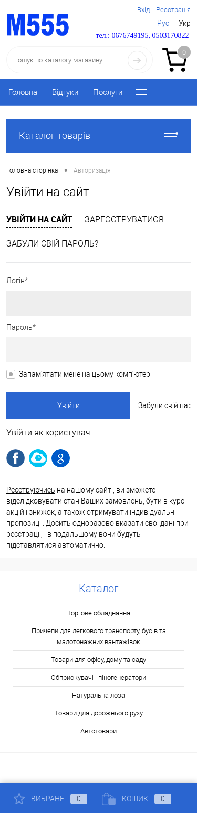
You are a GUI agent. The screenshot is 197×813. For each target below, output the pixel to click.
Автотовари (98, 731)
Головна (22, 92)
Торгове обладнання (98, 613)
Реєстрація (173, 10)
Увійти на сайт (39, 219)
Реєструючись (30, 490)
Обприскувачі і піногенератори (98, 677)
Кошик (136, 799)
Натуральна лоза (98, 695)
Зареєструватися (124, 219)
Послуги (107, 92)
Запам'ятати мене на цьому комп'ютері (85, 374)
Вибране (50, 799)
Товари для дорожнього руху (99, 713)
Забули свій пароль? (52, 244)
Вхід (143, 10)
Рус (163, 23)
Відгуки (65, 92)
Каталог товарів (98, 136)
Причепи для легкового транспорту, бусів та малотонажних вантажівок (99, 636)
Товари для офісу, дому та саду (98, 660)
